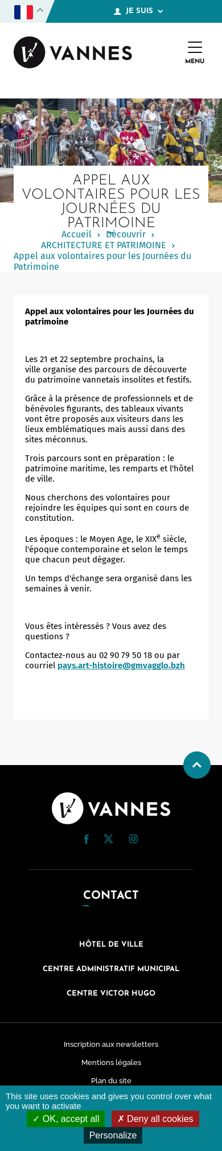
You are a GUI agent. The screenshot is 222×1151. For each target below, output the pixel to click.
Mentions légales (111, 1062)
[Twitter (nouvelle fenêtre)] (108, 840)
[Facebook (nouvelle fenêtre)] (86, 841)
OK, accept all (65, 1119)
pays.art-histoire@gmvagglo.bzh (121, 665)
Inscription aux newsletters (111, 1044)
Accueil (76, 234)
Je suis (138, 11)
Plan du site (111, 1080)
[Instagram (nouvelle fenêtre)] (133, 841)
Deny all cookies (155, 1119)
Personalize (113, 1135)
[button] (86, 839)
